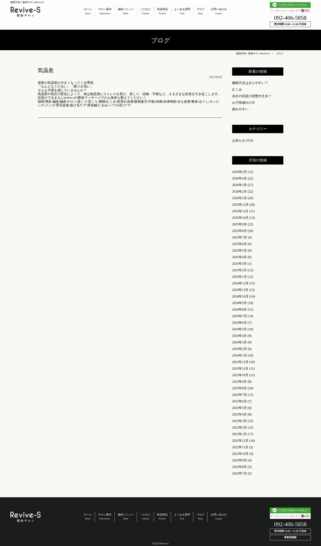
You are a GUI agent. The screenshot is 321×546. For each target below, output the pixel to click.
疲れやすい (240, 109)
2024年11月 (240, 290)
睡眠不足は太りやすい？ (250, 83)
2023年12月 (240, 362)
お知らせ (238, 140)
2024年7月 (239, 316)
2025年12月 (240, 204)
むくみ (237, 89)
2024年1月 (239, 355)
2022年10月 (240, 453)
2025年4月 (239, 257)
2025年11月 (240, 211)
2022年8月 (239, 467)
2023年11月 (240, 368)
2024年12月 (240, 283)
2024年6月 (239, 322)
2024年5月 (239, 329)
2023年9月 (239, 381)
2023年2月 (239, 427)
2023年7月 (239, 394)
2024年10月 (240, 296)
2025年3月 (239, 263)
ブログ (279, 53)
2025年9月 (239, 224)
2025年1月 (239, 276)
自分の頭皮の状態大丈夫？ (251, 96)
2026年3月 (239, 185)
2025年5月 (239, 250)
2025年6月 (239, 244)
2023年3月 (239, 421)
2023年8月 (239, 388)
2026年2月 (239, 191)
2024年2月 (239, 349)
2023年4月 (239, 414)
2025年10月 (240, 217)
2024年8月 (239, 309)
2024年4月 (239, 335)
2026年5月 (239, 172)
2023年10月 (240, 375)
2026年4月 (239, 178)
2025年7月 (239, 237)
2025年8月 (239, 231)
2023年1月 (239, 434)
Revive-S (163, 543)
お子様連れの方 (243, 102)
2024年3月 (239, 342)
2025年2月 (239, 270)
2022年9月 (239, 460)
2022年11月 (240, 447)
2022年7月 (239, 473)
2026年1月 (239, 198)
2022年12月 (240, 440)
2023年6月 (239, 401)
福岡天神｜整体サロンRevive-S (253, 53)
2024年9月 (239, 303)
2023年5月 (239, 408)
